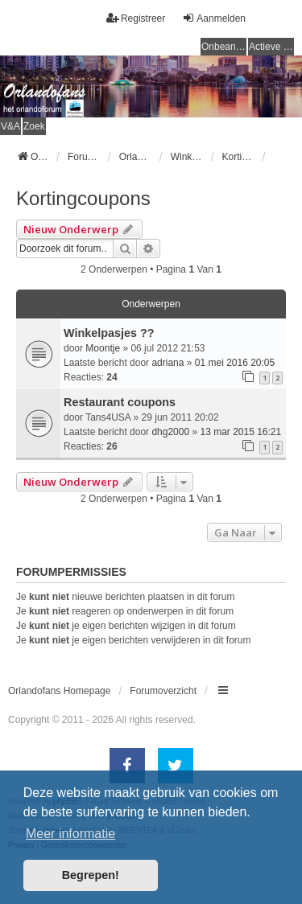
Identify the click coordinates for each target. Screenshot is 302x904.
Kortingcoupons (83, 198)
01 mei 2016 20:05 (235, 362)
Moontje (102, 348)
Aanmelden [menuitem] (214, 18)
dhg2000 (170, 432)
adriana (167, 362)
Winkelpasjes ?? (109, 333)
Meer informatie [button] (70, 833)
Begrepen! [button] (90, 875)
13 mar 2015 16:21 (240, 432)
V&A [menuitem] (10, 126)
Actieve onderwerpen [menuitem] (271, 46)
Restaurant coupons (120, 402)
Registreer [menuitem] (135, 18)
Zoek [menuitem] (34, 126)
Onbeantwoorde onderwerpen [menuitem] (223, 46)
